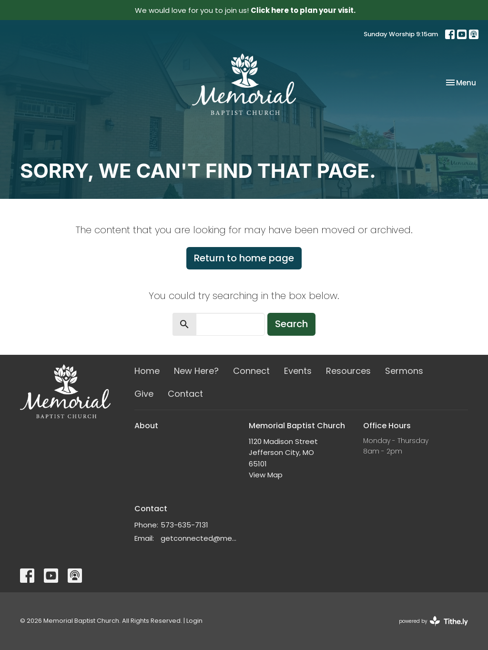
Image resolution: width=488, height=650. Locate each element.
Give (143, 394)
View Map (266, 475)
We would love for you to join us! (245, 10)
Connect (251, 371)
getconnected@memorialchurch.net (200, 538)
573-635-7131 (184, 525)
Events (298, 371)
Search (291, 323)
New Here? (196, 371)
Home (147, 371)
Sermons (404, 371)
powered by (433, 621)
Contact (185, 394)
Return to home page (244, 258)
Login (194, 620)
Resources (348, 371)
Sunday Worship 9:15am (401, 34)
